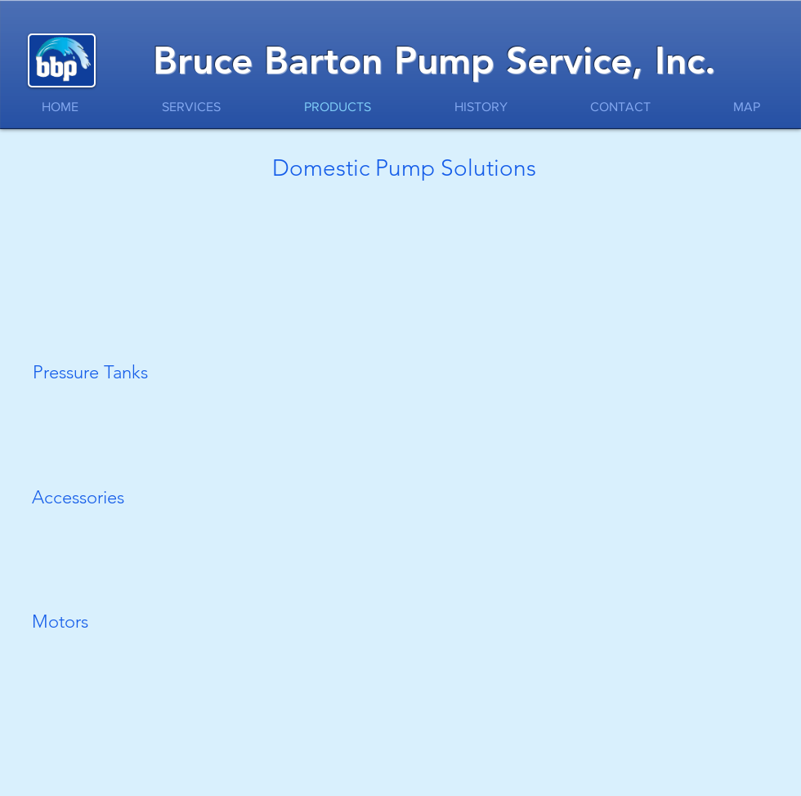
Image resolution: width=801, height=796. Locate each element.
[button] (102, 225)
